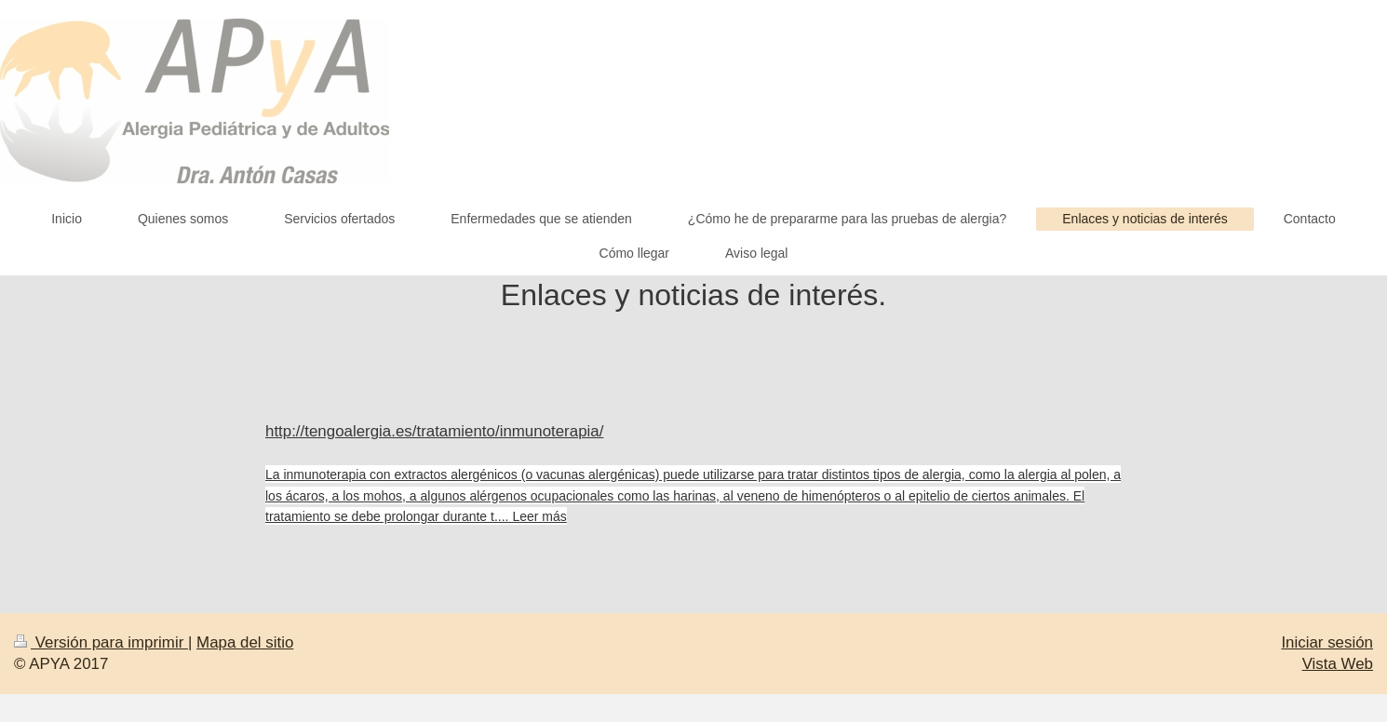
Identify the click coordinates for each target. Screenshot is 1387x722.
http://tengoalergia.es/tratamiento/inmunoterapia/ (434, 431)
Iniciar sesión (1327, 642)
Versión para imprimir (101, 642)
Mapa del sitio (244, 642)
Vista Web (1337, 664)
